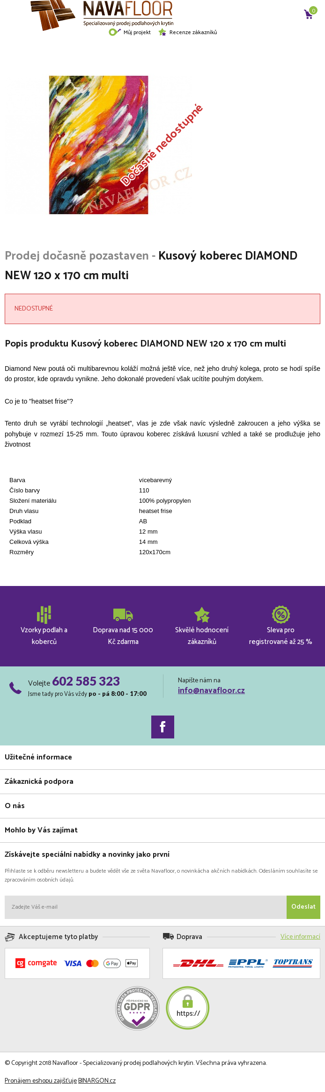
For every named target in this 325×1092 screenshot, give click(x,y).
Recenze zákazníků (187, 32)
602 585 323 (86, 680)
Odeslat (303, 907)
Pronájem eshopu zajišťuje (41, 1081)
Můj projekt (129, 32)
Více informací (300, 937)
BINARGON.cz (97, 1081)
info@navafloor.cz (211, 690)
